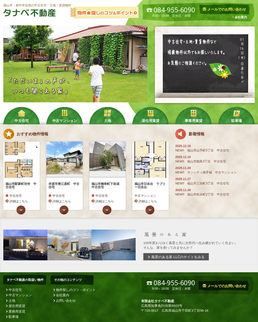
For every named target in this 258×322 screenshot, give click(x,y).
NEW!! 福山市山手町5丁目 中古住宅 (202, 150)
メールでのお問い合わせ (224, 9)
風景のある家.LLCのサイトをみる (176, 257)
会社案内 (241, 17)
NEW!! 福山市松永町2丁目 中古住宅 (202, 194)
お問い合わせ (66, 300)
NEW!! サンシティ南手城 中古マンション (206, 172)
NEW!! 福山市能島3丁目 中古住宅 (200, 161)
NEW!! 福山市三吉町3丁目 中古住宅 (202, 183)
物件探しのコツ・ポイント (76, 290)
